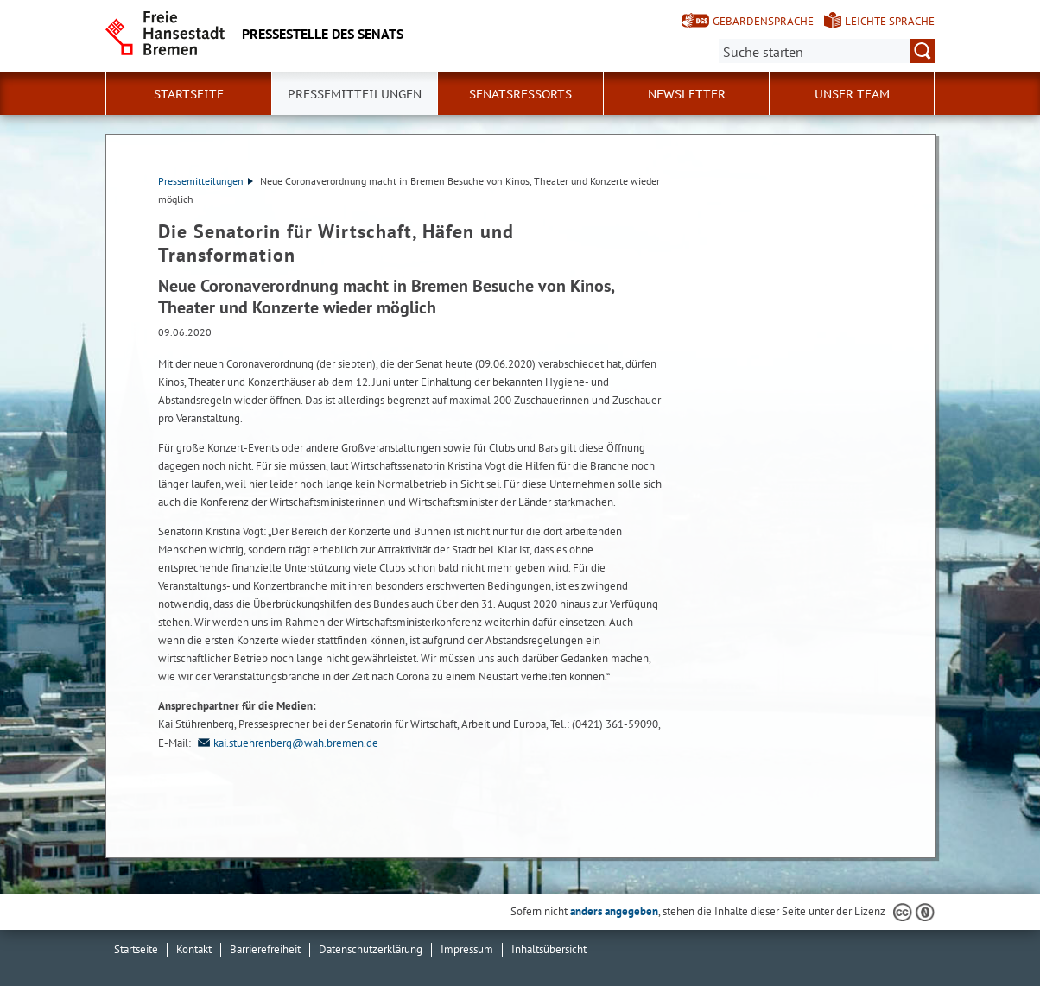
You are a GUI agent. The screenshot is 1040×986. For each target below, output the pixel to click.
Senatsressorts (520, 94)
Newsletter (687, 94)
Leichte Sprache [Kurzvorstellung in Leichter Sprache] (890, 21)
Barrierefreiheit (265, 949)
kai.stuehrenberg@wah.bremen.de (285, 743)
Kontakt (194, 949)
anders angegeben (614, 911)
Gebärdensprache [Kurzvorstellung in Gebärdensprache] (763, 21)
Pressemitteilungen (205, 180)
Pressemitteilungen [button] (355, 94)
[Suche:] (827, 51)
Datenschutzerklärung (370, 949)
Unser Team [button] (852, 94)
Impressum (467, 949)
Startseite (189, 94)
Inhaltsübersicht (549, 949)
